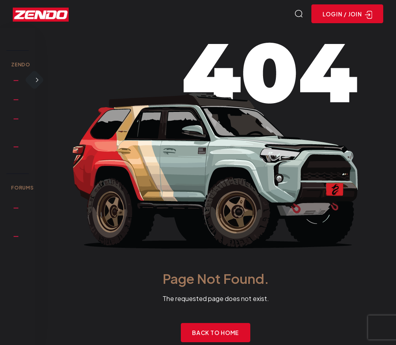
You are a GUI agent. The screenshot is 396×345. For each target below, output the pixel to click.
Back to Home (216, 332)
